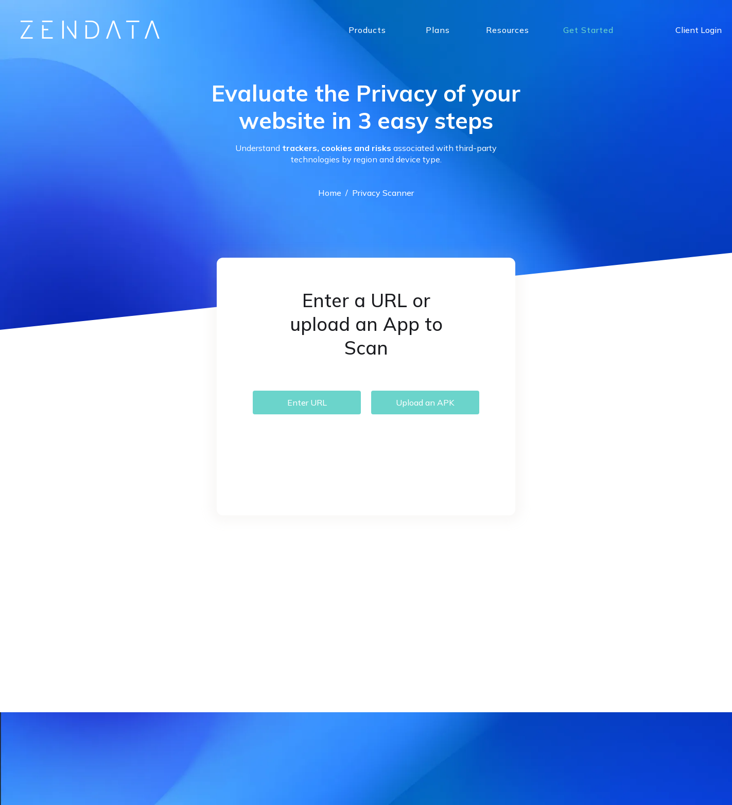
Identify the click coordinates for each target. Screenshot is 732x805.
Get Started (588, 30)
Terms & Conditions (548, 402)
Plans (438, 30)
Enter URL (307, 402)
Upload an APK (425, 402)
